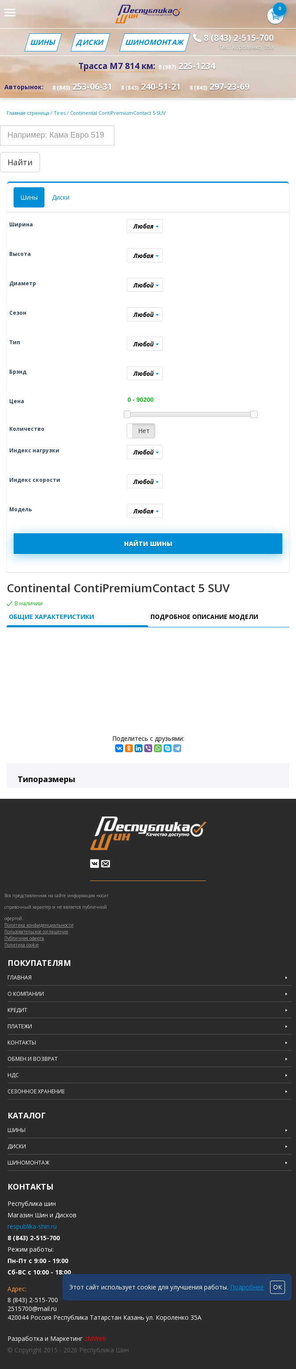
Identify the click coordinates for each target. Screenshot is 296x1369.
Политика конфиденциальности (38, 925)
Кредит (17, 1010)
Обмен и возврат (32, 1059)
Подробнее (247, 1287)
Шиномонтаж (154, 42)
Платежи (19, 1026)
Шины (43, 42)
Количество (26, 429)
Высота (20, 254)
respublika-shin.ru (32, 1226)
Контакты (21, 1042)
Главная (19, 977)
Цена (16, 401)
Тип (14, 342)
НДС (13, 1075)
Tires (60, 112)
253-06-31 (82, 86)
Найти (20, 162)
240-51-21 (151, 86)
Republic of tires (148, 833)
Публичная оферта (24, 938)
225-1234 (186, 66)
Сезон (17, 313)
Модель (20, 509)
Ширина (21, 224)
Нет (144, 430)
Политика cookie (21, 945)
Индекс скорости (34, 480)
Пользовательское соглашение (36, 931)
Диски (90, 42)
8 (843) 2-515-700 (239, 38)
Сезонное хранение (36, 1091)
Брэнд (17, 371)
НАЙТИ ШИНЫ (148, 543)
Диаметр (22, 283)
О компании (25, 994)
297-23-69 (219, 86)
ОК (277, 1287)
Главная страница (28, 112)
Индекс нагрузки (34, 450)
